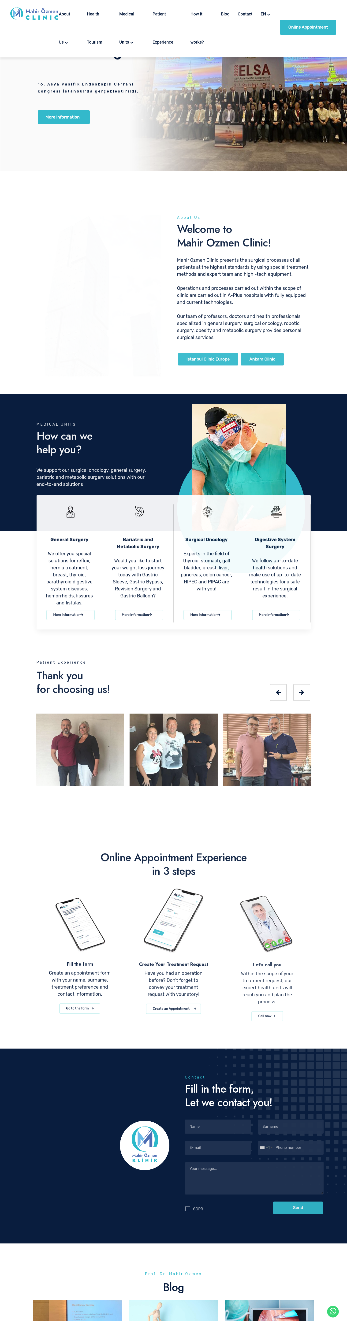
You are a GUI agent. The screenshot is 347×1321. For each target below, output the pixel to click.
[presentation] (278, 692)
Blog (225, 13)
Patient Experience (163, 28)
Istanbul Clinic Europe (208, 362)
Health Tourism (94, 28)
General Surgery (69, 543)
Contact (245, 13)
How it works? (197, 28)
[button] (298, 1211)
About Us (64, 28)
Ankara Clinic (262, 362)
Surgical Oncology (206, 543)
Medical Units (126, 28)
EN (263, 13)
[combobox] (266, 1151)
